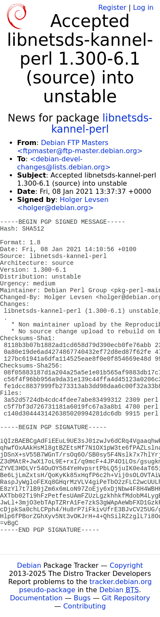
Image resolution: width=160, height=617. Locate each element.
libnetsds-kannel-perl (101, 123)
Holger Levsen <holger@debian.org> (62, 204)
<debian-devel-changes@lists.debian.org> (64, 163)
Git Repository (126, 598)
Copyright (126, 565)
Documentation (36, 598)
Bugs (82, 598)
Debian (29, 565)
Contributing (84, 606)
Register (112, 7)
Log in (143, 7)
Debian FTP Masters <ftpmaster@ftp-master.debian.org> (80, 147)
